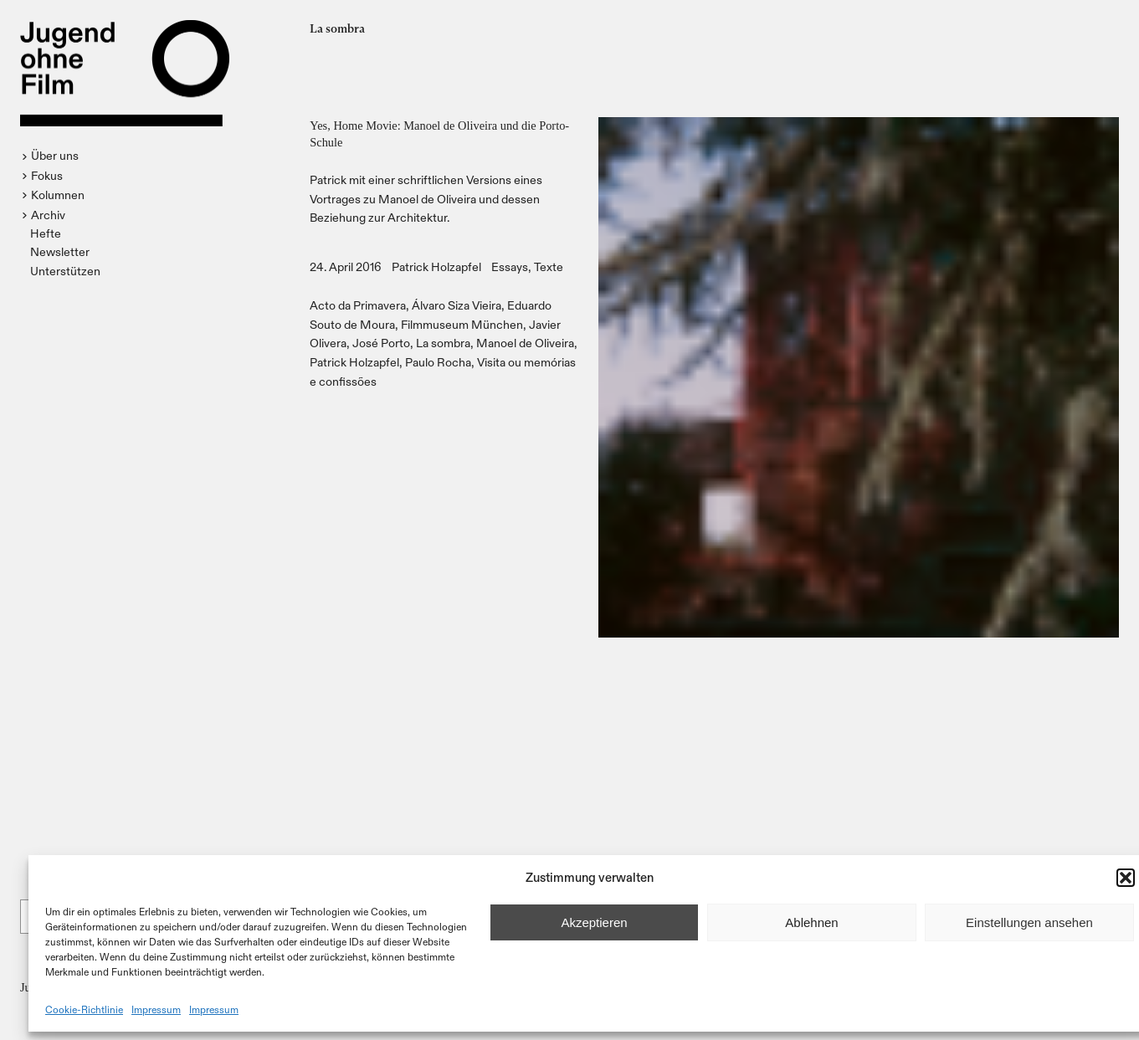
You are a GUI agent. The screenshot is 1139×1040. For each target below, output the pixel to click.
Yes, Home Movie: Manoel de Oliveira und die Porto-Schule (439, 134)
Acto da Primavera (358, 305)
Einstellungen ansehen (1029, 922)
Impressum (156, 1009)
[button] (1125, 877)
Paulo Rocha (438, 362)
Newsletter (60, 251)
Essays (509, 266)
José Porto (381, 343)
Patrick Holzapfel (436, 266)
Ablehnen (811, 922)
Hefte (45, 233)
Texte (548, 266)
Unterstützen (65, 271)
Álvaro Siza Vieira (456, 305)
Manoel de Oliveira (525, 343)
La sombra (443, 343)
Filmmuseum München (462, 324)
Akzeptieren (594, 922)
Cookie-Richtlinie (84, 1009)
